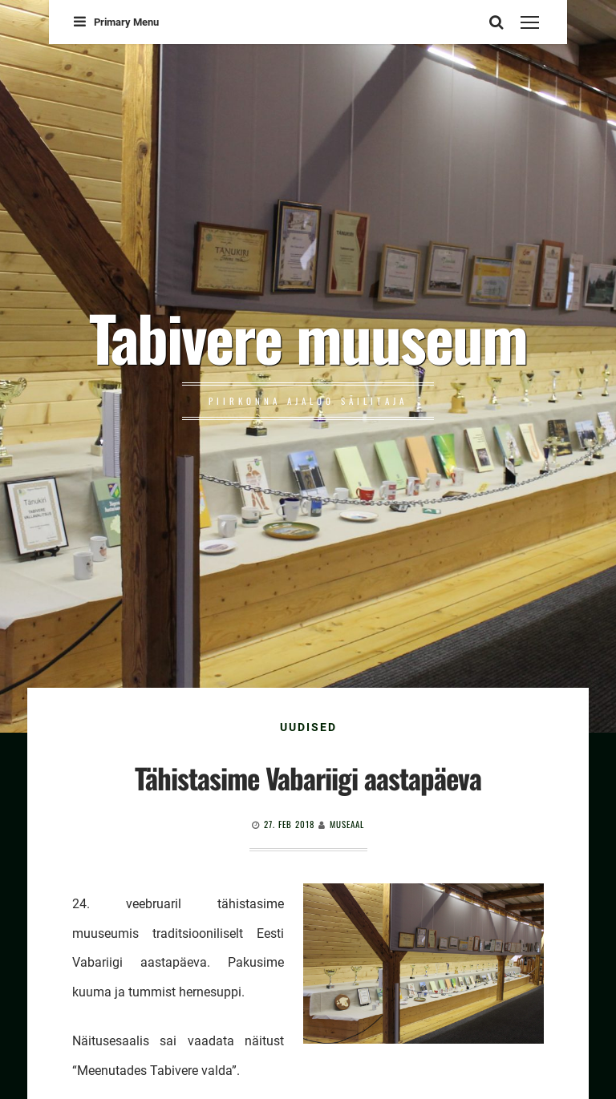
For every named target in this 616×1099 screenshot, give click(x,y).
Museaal (347, 824)
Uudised (308, 727)
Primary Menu (116, 22)
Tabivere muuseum (308, 336)
